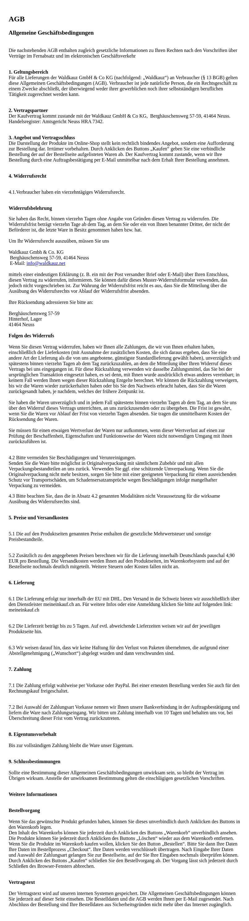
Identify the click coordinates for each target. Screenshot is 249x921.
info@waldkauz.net (46, 263)
